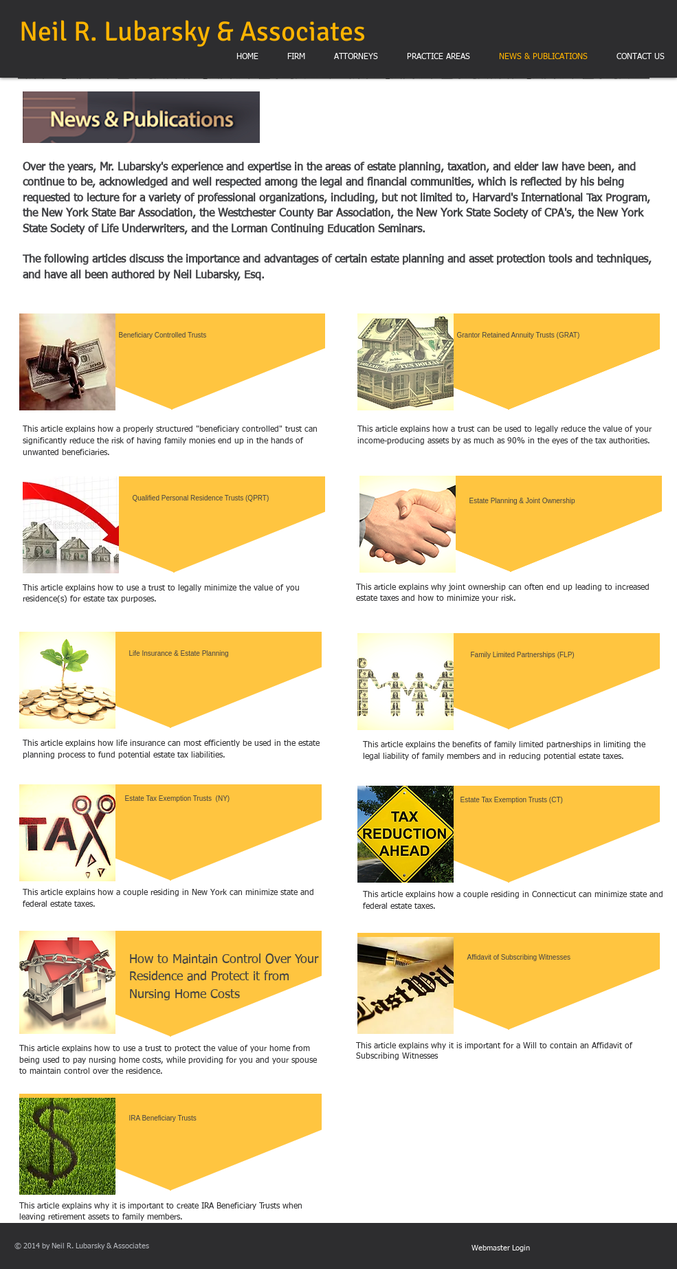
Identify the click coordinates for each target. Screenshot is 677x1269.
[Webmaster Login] (500, 1248)
